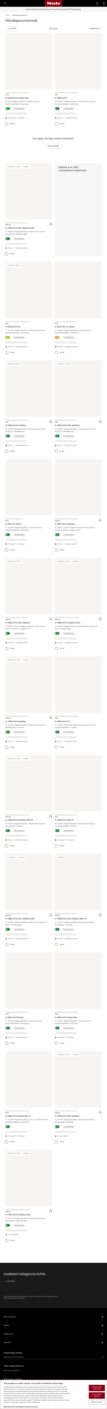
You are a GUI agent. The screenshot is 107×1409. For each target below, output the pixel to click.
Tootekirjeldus (19, 108)
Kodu (7, 15)
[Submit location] (102, 1357)
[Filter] (11, 28)
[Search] (97, 3)
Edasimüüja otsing (13, 1353)
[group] (28, 79)
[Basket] (104, 3)
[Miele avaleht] (53, 3)
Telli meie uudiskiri (13, 1379)
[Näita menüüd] (5, 3)
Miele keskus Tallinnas (11, 1370)
